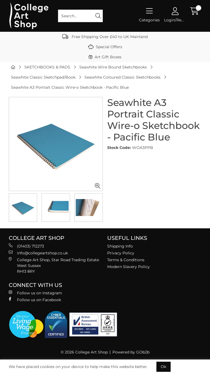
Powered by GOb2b (131, 352)
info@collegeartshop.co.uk (38, 252)
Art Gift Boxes (105, 56)
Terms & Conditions (125, 259)
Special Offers (105, 46)
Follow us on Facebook (35, 299)
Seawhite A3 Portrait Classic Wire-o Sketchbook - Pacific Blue (70, 87)
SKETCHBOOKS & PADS (47, 67)
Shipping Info (120, 246)
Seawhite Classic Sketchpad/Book (43, 77)
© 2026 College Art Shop (84, 352)
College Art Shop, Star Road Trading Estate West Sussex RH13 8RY (54, 265)
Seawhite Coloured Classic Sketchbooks (122, 77)
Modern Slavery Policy (128, 266)
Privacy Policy (120, 253)
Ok (163, 366)
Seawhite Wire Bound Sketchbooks (113, 67)
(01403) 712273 (26, 246)
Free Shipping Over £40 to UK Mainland (105, 36)
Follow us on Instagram (35, 292)
